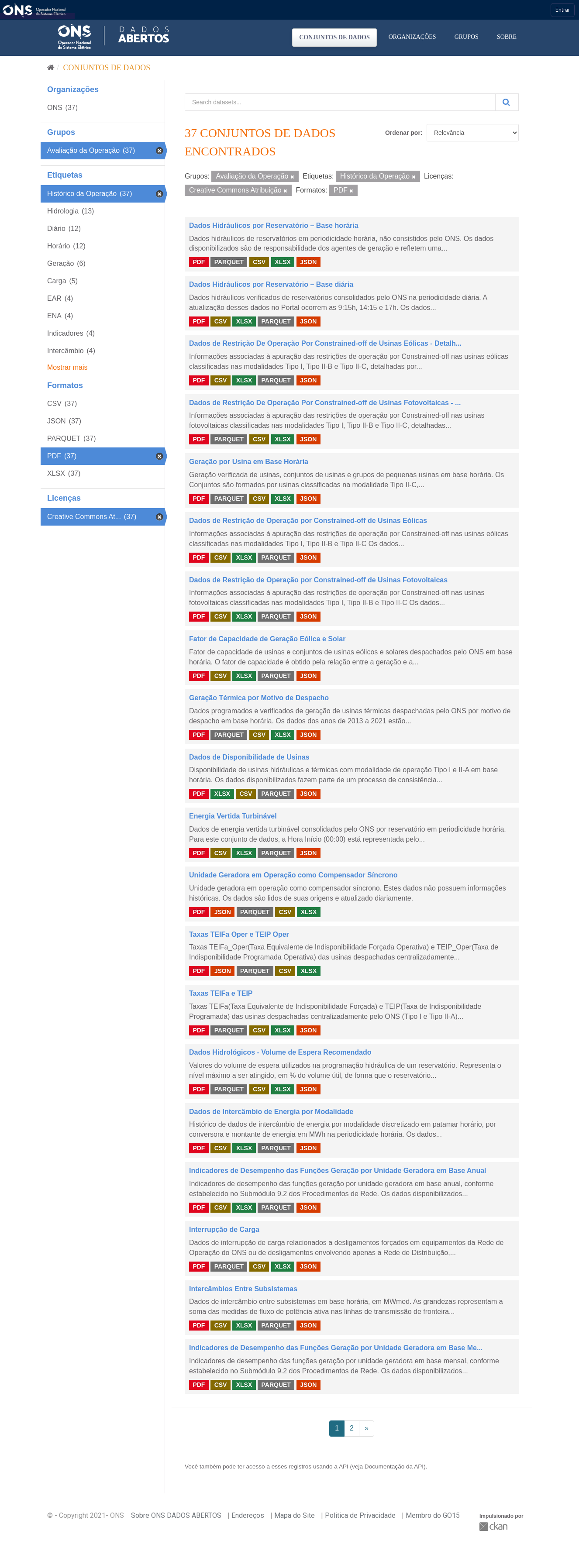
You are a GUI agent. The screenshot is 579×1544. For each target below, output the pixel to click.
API (343, 1466)
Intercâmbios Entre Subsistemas (243, 1289)
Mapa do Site (294, 1515)
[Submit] (507, 102)
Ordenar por (402, 132)
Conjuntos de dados (334, 37)
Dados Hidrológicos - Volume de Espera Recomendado (280, 1052)
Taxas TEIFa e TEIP (221, 993)
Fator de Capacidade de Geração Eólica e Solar (267, 639)
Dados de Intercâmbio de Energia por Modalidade (271, 1111)
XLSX (283, 261)
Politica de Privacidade (360, 1515)
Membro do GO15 (433, 1515)
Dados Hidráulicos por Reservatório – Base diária (271, 284)
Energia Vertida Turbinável (233, 816)
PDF (199, 261)
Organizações (412, 37)
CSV (259, 261)
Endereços (247, 1515)
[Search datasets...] (340, 102)
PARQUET (229, 261)
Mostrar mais (67, 367)
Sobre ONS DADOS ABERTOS (176, 1515)
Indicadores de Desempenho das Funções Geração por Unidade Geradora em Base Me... (335, 1347)
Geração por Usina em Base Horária (248, 461)
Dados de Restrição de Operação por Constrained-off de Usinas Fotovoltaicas (318, 580)
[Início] (51, 67)
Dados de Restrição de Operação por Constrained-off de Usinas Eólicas (308, 520)
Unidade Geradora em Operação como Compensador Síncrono (293, 875)
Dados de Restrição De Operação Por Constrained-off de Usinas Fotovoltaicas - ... (325, 402)
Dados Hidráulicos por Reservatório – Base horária (273, 225)
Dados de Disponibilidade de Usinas (249, 757)
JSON (308, 261)
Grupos (467, 37)
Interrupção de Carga (224, 1229)
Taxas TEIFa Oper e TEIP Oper (239, 934)
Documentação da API (394, 1466)
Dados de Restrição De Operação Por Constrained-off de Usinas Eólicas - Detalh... (325, 343)
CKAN (494, 1526)
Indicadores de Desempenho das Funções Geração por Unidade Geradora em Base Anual (337, 1170)
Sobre (507, 37)
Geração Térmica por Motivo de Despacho (259, 698)
